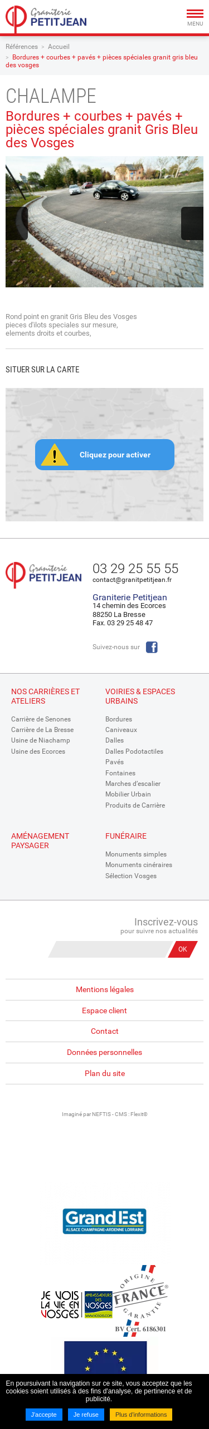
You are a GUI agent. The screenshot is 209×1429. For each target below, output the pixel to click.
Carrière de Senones (41, 719)
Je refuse (86, 1414)
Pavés (114, 762)
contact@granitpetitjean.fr (132, 580)
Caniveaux (121, 730)
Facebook (151, 647)
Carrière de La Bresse (42, 730)
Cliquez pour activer (115, 454)
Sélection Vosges (131, 876)
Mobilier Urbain (128, 794)
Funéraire (126, 835)
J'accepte (44, 1414)
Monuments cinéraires (138, 865)
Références (22, 47)
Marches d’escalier (133, 784)
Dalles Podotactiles (134, 751)
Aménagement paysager (40, 840)
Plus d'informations (141, 1414)
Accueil (59, 47)
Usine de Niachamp (40, 740)
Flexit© (139, 1114)
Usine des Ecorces (38, 751)
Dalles (114, 740)
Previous (17, 223)
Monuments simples (136, 854)
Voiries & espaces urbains (140, 696)
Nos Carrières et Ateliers (45, 696)
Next (192, 223)
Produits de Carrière (135, 805)
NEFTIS (101, 1114)
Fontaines (120, 773)
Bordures (118, 719)
